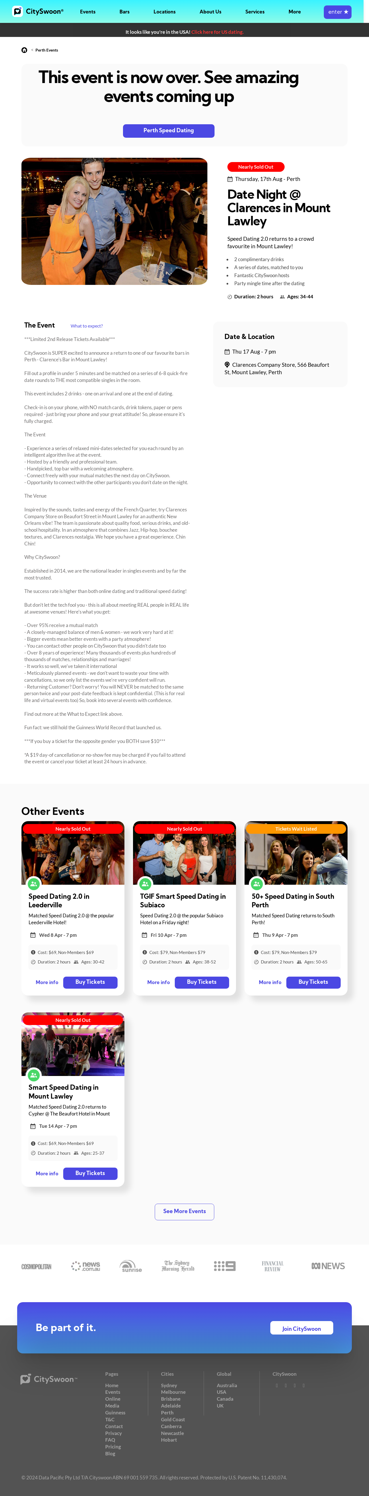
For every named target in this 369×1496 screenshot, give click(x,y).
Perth (167, 1413)
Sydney (169, 1385)
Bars (127, 12)
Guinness (115, 1413)
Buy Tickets (90, 982)
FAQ (110, 1440)
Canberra (171, 1426)
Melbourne (173, 1392)
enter (343, 12)
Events (90, 12)
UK (220, 1406)
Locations (168, 12)
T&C (109, 1419)
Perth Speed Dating (169, 131)
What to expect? (87, 325)
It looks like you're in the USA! (185, 32)
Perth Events (46, 50)
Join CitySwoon (302, 1329)
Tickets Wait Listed (296, 829)
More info (47, 982)
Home (111, 1385)
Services (259, 12)
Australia (227, 1385)
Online (112, 1399)
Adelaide (171, 1406)
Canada (225, 1399)
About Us (214, 12)
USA (221, 1392)
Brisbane (170, 1399)
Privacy (113, 1433)
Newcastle (172, 1433)
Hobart (169, 1440)
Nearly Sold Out (255, 167)
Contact (114, 1426)
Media (112, 1406)
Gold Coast (173, 1419)
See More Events (184, 1212)
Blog (110, 1453)
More (300, 12)
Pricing (113, 1447)
